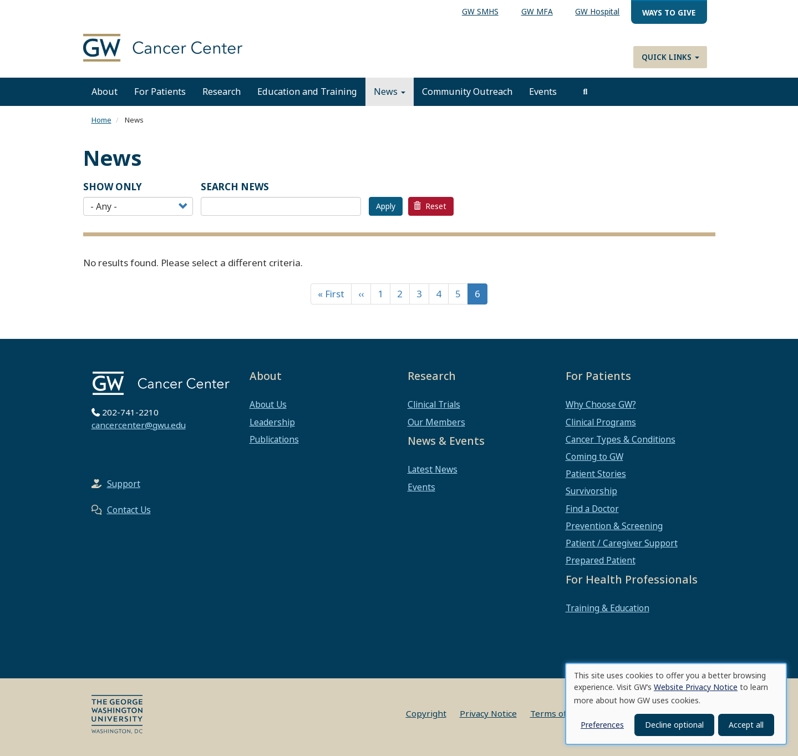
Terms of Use (557, 713)
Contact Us (129, 509)
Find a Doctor (592, 508)
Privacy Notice (488, 713)
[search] (585, 91)
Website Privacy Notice (696, 687)
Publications (274, 439)
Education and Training (307, 91)
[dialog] (676, 704)
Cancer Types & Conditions (620, 439)
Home (101, 120)
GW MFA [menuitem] (537, 11)
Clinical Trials (434, 404)
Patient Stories (596, 473)
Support (123, 483)
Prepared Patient (601, 560)
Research (221, 91)
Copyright (426, 713)
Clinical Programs (601, 422)
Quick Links (670, 57)
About (105, 91)
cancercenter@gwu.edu (139, 424)
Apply (385, 206)
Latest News (433, 469)
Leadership (272, 422)
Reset (429, 206)
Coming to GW (594, 456)
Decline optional (674, 724)
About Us (268, 404)
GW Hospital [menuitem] (597, 11)
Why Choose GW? (601, 404)
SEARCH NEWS (235, 186)
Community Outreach (467, 91)
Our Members (436, 422)
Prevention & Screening (614, 525)
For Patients (160, 91)
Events (543, 91)
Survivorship (591, 490)
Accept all (746, 724)
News (389, 91)
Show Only (112, 186)
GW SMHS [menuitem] (480, 11)
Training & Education (607, 607)
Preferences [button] (602, 724)
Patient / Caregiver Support (622, 543)
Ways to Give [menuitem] (668, 12)
